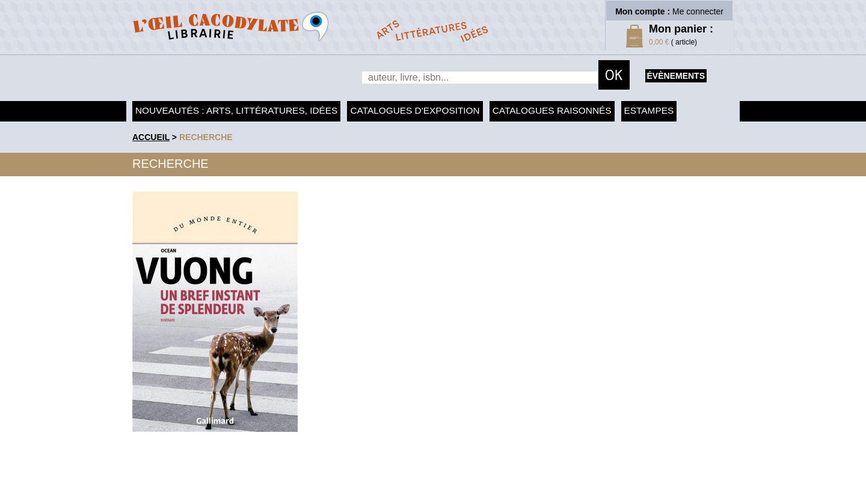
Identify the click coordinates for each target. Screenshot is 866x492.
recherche (206, 137)
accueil (151, 137)
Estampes (649, 110)
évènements (676, 76)
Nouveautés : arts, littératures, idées (236, 110)
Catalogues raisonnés (552, 110)
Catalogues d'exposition (414, 110)
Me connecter (697, 11)
